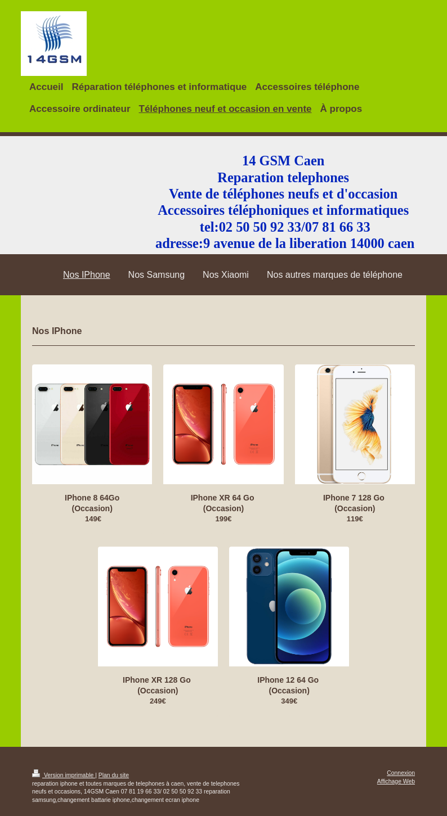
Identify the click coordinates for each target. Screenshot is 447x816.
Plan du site (114, 775)
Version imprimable (63, 775)
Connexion (401, 773)
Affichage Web (396, 781)
